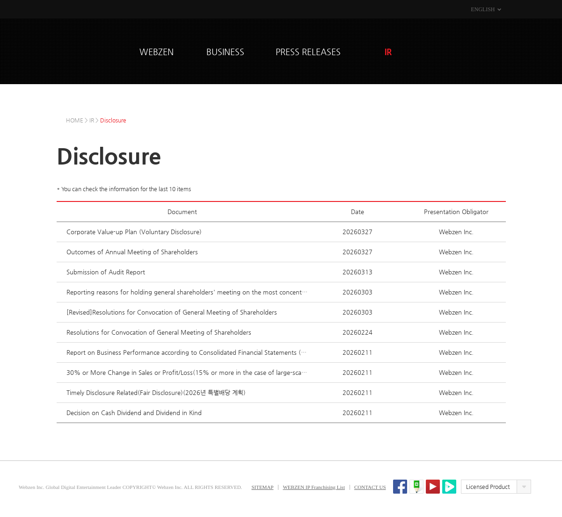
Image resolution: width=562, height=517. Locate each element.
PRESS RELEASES (308, 52)
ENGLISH (483, 9)
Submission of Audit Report (105, 271)
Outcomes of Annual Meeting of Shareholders (132, 251)
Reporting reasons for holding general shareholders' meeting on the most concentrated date (187, 291)
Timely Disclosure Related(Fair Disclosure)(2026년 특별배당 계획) (156, 392)
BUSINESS (225, 52)
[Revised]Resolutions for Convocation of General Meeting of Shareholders (171, 312)
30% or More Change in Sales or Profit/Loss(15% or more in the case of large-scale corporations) (187, 372)
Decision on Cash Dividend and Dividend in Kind (134, 412)
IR (388, 52)
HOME (74, 120)
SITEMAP (262, 487)
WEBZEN (94, 50)
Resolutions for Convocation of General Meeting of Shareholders (158, 332)
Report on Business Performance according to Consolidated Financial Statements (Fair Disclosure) (187, 352)
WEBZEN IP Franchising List (314, 487)
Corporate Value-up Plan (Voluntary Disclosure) (134, 231)
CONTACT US (370, 487)
